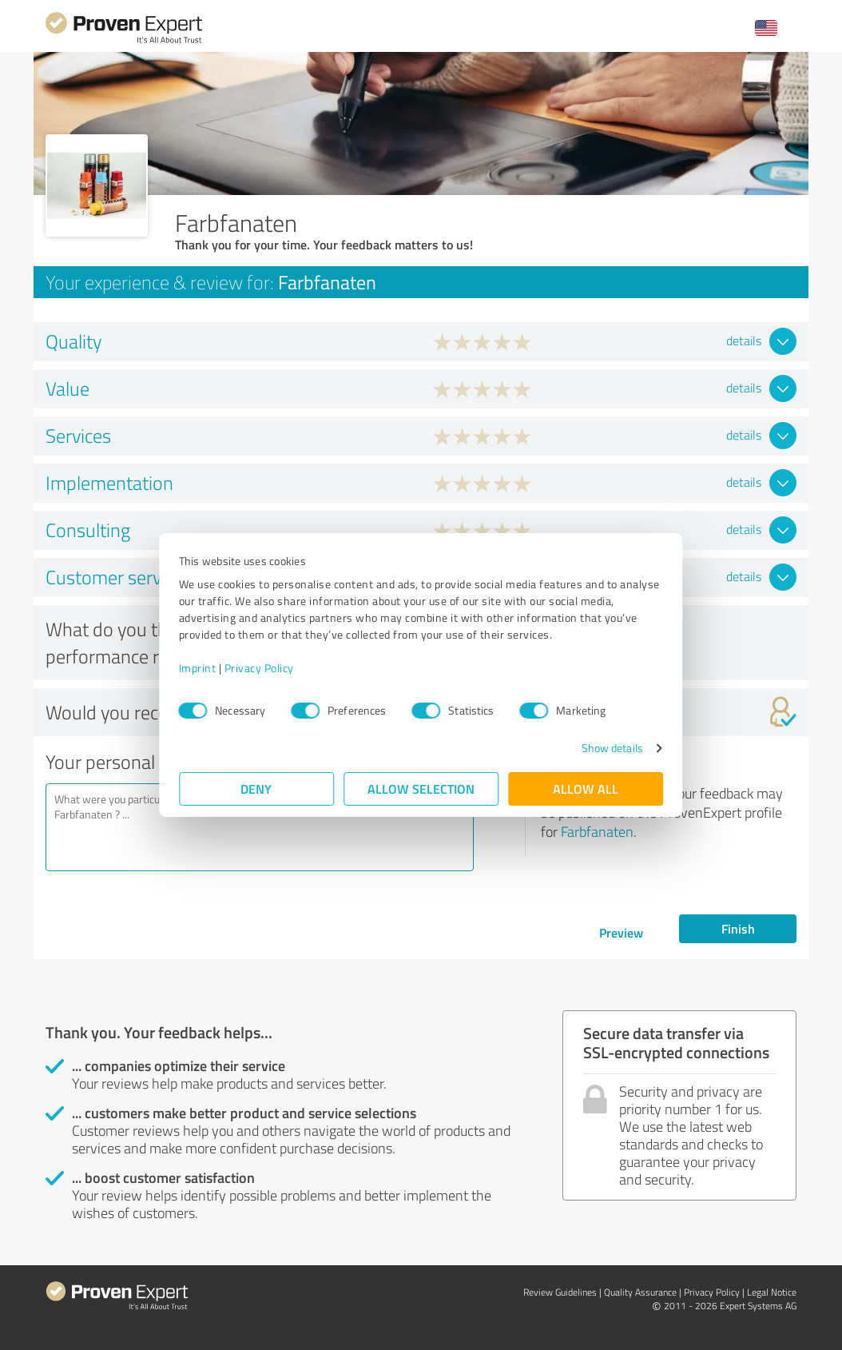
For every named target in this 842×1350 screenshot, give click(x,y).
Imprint (197, 667)
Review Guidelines (560, 1292)
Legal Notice (771, 1292)
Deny (256, 788)
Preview (621, 932)
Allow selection (421, 788)
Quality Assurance (640, 1292)
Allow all (585, 788)
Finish (738, 928)
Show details (611, 747)
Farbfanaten (597, 831)
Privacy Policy (259, 667)
